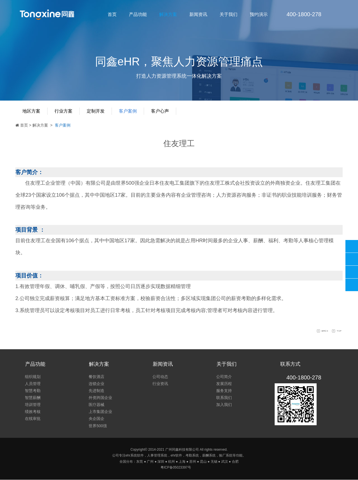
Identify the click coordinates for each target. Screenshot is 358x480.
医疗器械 (96, 405)
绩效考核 (33, 412)
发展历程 (224, 383)
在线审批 (33, 419)
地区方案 (31, 111)
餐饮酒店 (96, 376)
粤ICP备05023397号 (176, 468)
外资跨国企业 (100, 397)
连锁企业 (96, 383)
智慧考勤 (33, 390)
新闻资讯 (198, 14)
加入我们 (224, 405)
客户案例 (128, 111)
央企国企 (96, 419)
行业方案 (63, 111)
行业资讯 (160, 383)
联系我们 (224, 397)
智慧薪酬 (33, 397)
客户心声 (160, 111)
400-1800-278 (351, 246)
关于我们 (228, 14)
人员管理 (33, 383)
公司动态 (160, 376)
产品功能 (138, 14)
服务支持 (224, 390)
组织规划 (33, 376)
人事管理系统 (157, 456)
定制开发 (96, 111)
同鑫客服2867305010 (351, 259)
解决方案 (168, 14)
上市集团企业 (100, 412)
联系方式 (290, 364)
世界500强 (98, 426)
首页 (112, 14)
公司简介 (224, 376)
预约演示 (259, 14)
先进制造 (96, 390)
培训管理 (33, 405)
